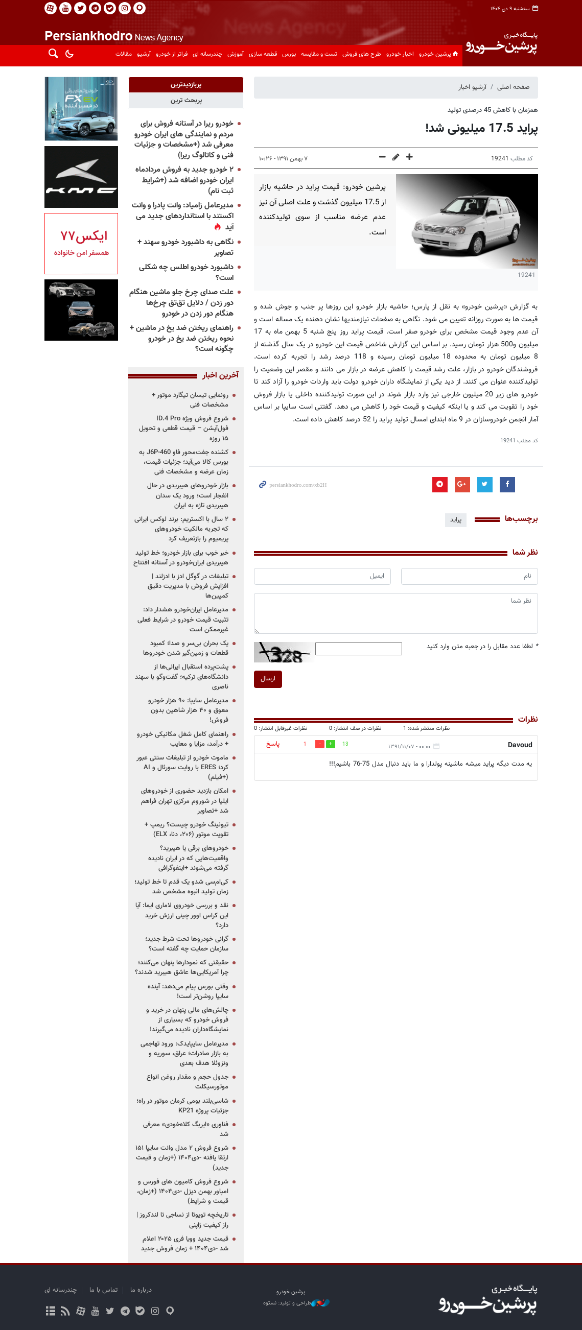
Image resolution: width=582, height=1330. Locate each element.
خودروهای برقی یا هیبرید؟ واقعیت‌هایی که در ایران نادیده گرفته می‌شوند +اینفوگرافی (188, 858)
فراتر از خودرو (172, 54)
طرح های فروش (361, 54)
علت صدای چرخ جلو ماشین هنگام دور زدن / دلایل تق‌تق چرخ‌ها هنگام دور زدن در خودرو (181, 303)
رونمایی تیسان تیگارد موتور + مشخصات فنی (190, 400)
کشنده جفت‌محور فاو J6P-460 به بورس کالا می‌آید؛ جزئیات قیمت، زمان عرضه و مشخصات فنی (183, 462)
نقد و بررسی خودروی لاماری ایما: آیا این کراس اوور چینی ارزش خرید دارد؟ (181, 915)
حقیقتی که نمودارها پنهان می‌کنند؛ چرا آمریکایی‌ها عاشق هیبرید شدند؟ (181, 968)
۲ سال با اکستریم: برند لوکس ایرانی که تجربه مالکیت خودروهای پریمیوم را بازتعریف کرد (181, 529)
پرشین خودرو (439, 54)
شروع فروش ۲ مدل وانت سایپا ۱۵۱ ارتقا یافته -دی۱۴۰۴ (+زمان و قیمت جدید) (181, 1158)
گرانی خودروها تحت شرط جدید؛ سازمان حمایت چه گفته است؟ (186, 944)
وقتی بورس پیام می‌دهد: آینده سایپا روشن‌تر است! (188, 992)
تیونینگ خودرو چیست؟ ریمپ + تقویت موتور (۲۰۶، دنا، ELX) (186, 830)
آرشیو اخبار (472, 87)
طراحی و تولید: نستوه (296, 1303)
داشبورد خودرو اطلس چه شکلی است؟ (186, 273)
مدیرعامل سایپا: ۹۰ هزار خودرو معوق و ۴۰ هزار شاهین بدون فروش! (188, 710)
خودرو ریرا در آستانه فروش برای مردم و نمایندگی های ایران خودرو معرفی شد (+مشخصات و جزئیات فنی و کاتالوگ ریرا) (184, 139)
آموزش (235, 54)
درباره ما (141, 1290)
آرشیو (144, 54)
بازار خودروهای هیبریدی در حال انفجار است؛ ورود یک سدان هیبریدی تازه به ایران (187, 495)
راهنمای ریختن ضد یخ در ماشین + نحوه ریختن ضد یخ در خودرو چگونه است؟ (182, 338)
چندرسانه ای (207, 54)
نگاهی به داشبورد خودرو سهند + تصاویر (185, 247)
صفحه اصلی (513, 87)
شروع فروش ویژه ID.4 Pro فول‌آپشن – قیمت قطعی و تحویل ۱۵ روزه (183, 428)
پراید (455, 520)
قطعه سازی (263, 54)
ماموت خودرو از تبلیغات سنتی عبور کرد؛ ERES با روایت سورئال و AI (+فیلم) (182, 767)
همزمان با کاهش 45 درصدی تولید (493, 110)
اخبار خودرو (400, 54)
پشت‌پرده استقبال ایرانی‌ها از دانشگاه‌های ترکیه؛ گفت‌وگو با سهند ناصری (181, 677)
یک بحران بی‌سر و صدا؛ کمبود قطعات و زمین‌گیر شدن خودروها (185, 648)
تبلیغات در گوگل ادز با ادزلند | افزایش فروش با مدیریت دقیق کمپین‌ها (188, 586)
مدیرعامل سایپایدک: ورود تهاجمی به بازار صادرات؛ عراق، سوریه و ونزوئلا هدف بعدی (184, 1053)
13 (345, 744)
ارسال (268, 679)
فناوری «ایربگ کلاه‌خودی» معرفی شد (185, 1129)
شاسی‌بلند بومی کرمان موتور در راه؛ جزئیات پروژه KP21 (182, 1106)
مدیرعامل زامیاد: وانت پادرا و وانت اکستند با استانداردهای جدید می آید (183, 216)
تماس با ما (103, 1290)
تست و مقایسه (319, 54)
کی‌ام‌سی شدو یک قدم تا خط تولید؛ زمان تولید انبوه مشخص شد (181, 887)
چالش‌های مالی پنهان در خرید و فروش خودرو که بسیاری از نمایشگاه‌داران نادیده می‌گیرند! (187, 1020)
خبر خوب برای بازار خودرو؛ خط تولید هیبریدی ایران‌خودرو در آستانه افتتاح (180, 558)
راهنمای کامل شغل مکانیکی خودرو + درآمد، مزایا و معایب (182, 739)
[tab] (186, 85)
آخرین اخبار (220, 375)
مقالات (123, 54)
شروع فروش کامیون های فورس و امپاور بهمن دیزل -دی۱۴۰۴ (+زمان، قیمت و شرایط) (182, 1191)
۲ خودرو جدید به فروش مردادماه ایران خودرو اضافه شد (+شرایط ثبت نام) (184, 180)
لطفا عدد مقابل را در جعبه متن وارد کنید (482, 647)
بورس (289, 54)
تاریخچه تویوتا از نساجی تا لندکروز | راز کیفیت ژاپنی (182, 1220)
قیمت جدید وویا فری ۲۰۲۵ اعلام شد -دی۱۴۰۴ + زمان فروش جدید (184, 1244)
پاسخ (273, 744)
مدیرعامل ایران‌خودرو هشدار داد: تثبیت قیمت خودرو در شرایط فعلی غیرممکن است (182, 619)
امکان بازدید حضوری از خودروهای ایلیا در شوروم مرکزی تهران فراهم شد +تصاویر (184, 801)
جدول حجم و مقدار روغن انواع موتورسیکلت (187, 1082)
